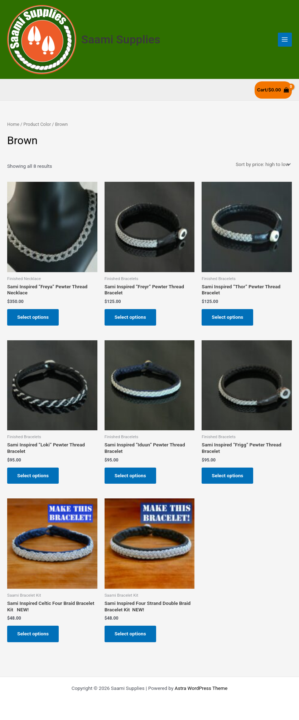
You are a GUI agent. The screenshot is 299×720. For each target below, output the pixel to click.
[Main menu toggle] (285, 40)
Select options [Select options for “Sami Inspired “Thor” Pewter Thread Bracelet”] (227, 317)
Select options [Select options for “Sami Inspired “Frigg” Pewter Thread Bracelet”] (227, 475)
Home (13, 124)
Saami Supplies (120, 39)
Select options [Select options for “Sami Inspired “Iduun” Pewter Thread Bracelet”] (130, 475)
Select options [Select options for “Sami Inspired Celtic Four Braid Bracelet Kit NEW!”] (33, 633)
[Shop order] (262, 164)
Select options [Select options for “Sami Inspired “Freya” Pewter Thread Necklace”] (33, 317)
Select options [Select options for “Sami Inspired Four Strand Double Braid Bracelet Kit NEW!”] (130, 633)
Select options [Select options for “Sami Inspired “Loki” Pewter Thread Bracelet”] (33, 475)
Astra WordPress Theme (201, 688)
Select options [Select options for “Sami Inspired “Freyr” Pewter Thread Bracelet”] (130, 317)
